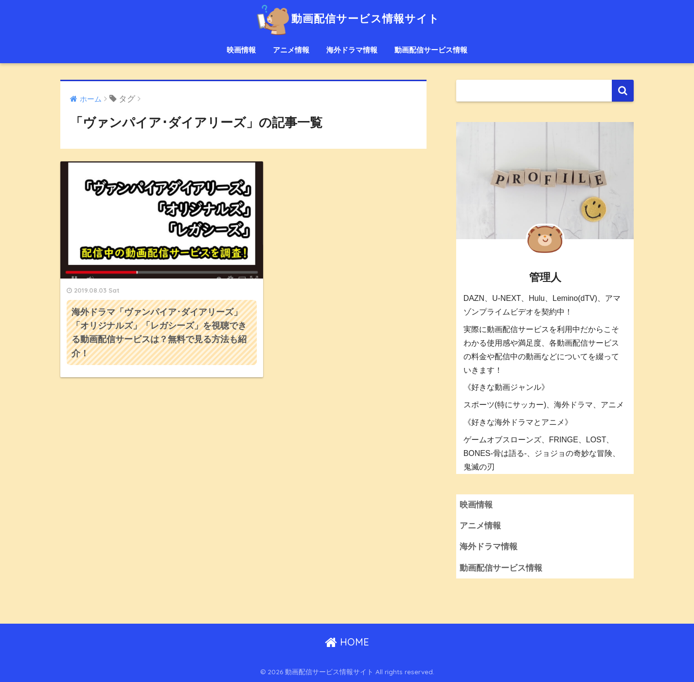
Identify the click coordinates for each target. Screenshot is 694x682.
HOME (347, 642)
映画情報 (241, 50)
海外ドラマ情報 (351, 50)
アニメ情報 (291, 50)
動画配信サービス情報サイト (347, 19)
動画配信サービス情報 (430, 50)
